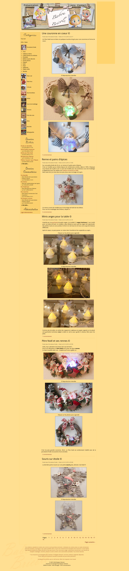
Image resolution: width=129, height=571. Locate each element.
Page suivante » (90, 542)
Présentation (31, 5)
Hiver (24, 66)
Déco (25, 121)
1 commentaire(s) (47, 533)
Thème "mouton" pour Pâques (29, 160)
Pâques (25, 62)
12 (80, 538)
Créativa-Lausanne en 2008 (70, 170)
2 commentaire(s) (47, 454)
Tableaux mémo (27, 54)
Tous (24, 51)
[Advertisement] (106, 33)
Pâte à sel (26, 76)
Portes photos (27, 60)
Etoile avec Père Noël (27, 153)
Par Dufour (24, 182)
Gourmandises (28, 93)
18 (43, 539)
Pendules (25, 57)
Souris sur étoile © (52, 458)
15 (88, 538)
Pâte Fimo (26, 81)
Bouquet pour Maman (27, 156)
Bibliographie (27, 132)
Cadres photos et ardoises (30, 55)
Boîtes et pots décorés (29, 59)
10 (74, 538)
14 (85, 538)
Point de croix (27, 115)
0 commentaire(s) (47, 212)
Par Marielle (24, 175)
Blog (57, 5)
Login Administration (27, 212)
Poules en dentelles (26, 146)
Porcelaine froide (28, 47)
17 (94, 538)
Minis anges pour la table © (56, 216)
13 (83, 538)
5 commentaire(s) (47, 155)
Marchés (26, 126)
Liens (72, 5)
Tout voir (23, 39)
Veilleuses (25, 67)
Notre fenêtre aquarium (27, 149)
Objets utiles (26, 69)
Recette (25, 71)
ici (69, 209)
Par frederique (25, 187)
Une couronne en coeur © (56, 33)
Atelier (25, 98)
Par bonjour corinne (26, 198)
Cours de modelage (29, 104)
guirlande (55, 222)
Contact (81, 5)
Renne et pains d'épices (54, 159)
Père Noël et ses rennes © (56, 340)
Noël (24, 64)
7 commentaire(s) (47, 336)
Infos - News (24, 42)
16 (91, 538)
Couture (26, 110)
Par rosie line (24, 192)
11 (77, 538)
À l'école (26, 87)
